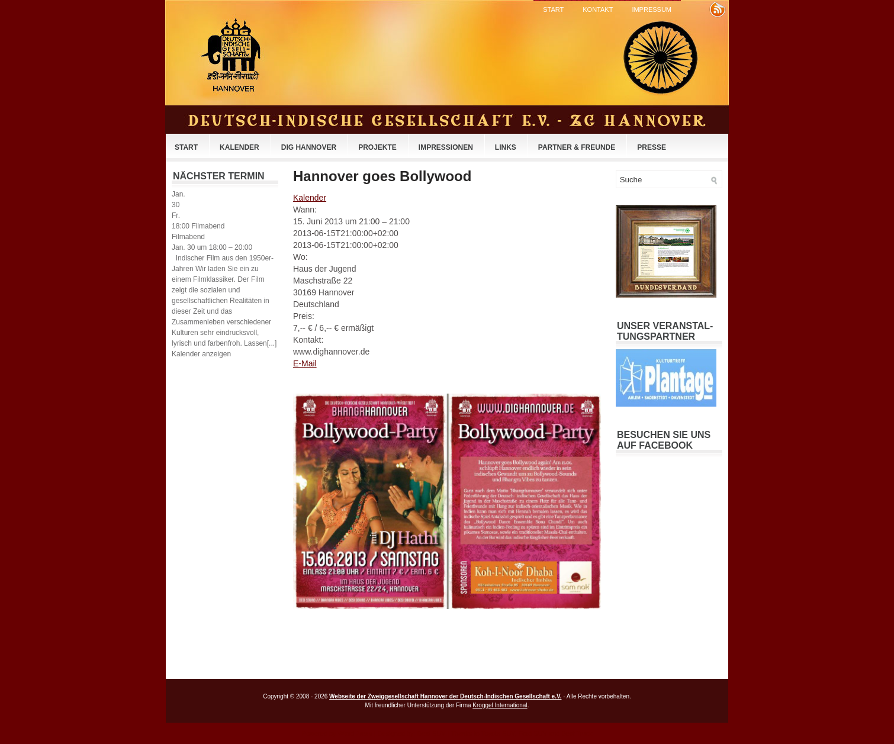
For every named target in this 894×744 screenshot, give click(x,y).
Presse (651, 147)
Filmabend (188, 237)
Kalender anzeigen (201, 354)
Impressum (651, 9)
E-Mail (305, 363)
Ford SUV (533, 733)
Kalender (239, 147)
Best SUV (431, 733)
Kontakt (598, 9)
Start (553, 9)
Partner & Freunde (576, 147)
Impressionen (446, 147)
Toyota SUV (497, 733)
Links (505, 147)
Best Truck (576, 733)
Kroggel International (499, 705)
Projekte (377, 147)
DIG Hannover (308, 147)
